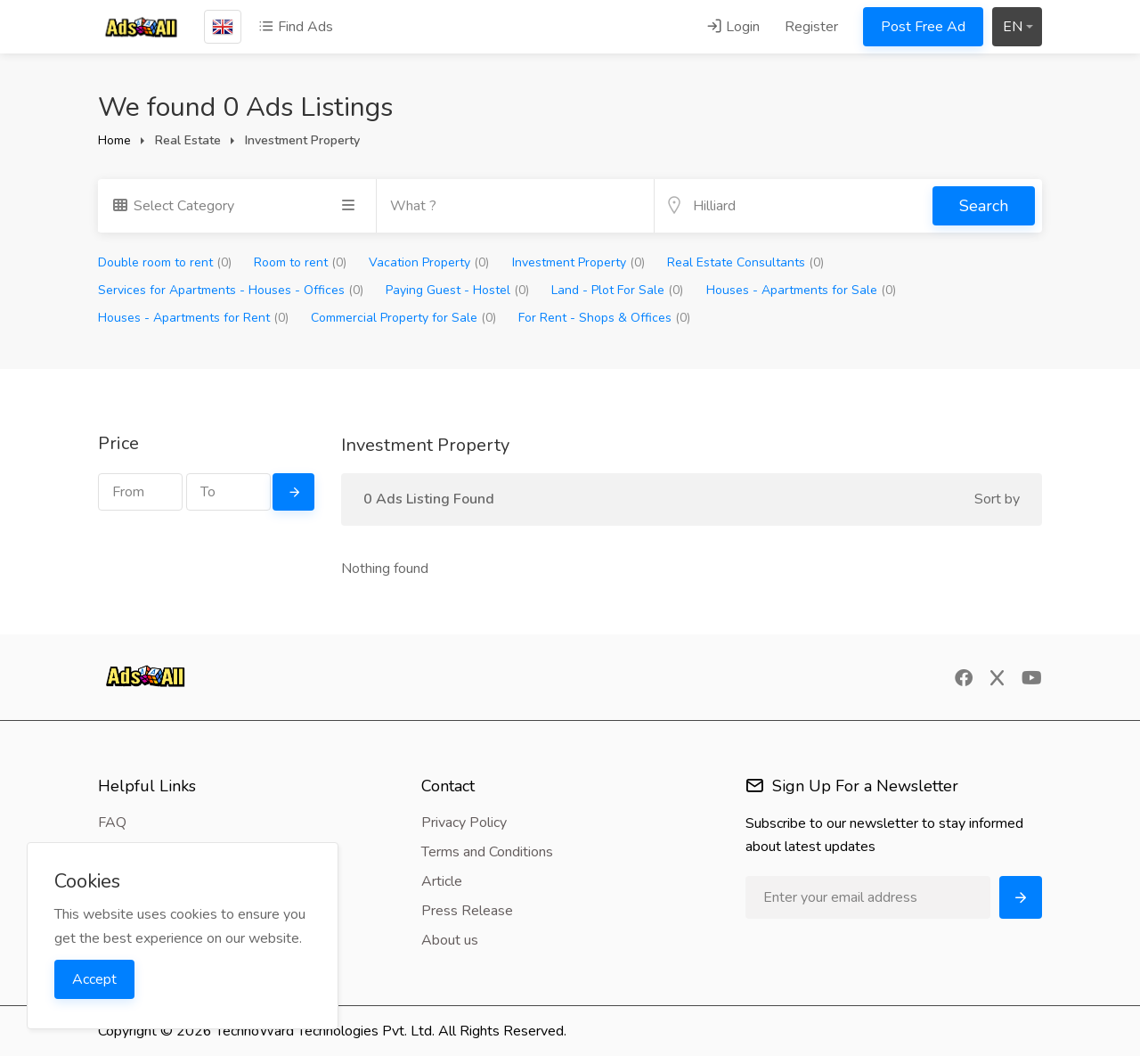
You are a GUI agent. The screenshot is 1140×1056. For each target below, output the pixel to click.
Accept (94, 979)
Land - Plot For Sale (617, 290)
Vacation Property (429, 262)
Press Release (467, 911)
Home (114, 140)
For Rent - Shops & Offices (604, 317)
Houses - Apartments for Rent (193, 317)
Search (983, 206)
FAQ (112, 822)
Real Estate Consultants (745, 262)
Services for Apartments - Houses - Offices (230, 290)
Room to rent (300, 262)
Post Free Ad (923, 27)
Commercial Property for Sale (403, 317)
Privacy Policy (464, 822)
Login (733, 27)
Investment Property (578, 262)
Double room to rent (165, 262)
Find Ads (295, 27)
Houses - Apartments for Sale (801, 290)
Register (811, 27)
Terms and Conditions (487, 852)
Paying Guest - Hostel (457, 290)
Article (441, 881)
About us (449, 940)
